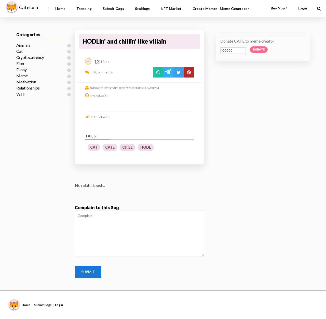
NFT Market (171, 8)
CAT (94, 147)
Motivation (26, 81)
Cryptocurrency (30, 57)
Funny (21, 69)
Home (60, 8)
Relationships (28, 87)
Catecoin (28, 7)
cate (110, 147)
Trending (84, 8)
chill (127, 147)
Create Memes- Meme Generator (221, 8)
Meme (22, 75)
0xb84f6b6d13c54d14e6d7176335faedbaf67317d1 (124, 88)
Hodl (145, 147)
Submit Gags (113, 8)
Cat (19, 51)
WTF (20, 94)
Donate (259, 49)
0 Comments (99, 72)
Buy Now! (279, 8)
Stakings (142, 8)
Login (302, 8)
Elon (20, 63)
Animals (23, 45)
